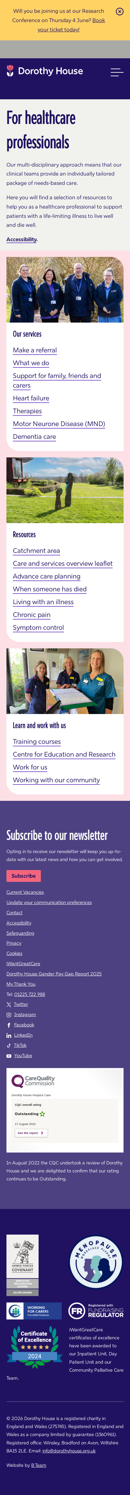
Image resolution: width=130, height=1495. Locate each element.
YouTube (23, 1055)
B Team (38, 1465)
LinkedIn (23, 1035)
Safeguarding (20, 933)
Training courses (37, 741)
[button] (117, 72)
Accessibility (21, 239)
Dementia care (34, 436)
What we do (31, 363)
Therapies (27, 411)
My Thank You (20, 984)
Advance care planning (46, 576)
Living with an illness (43, 602)
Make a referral (35, 350)
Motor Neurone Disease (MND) (59, 424)
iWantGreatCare (23, 963)
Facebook (24, 1025)
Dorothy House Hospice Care (44, 72)
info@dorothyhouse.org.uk (69, 1451)
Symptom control (38, 627)
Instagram (25, 1014)
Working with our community (56, 780)
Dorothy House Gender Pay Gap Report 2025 (54, 974)
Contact (14, 913)
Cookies (14, 953)
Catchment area (36, 550)
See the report (28, 1133)
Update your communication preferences (49, 902)
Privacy (13, 943)
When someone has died (50, 589)
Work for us (30, 767)
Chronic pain (32, 615)
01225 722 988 (29, 994)
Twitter (21, 1004)
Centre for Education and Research (64, 754)
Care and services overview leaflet (63, 563)
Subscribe (24, 876)
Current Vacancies (25, 892)
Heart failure (31, 398)
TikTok (20, 1045)
